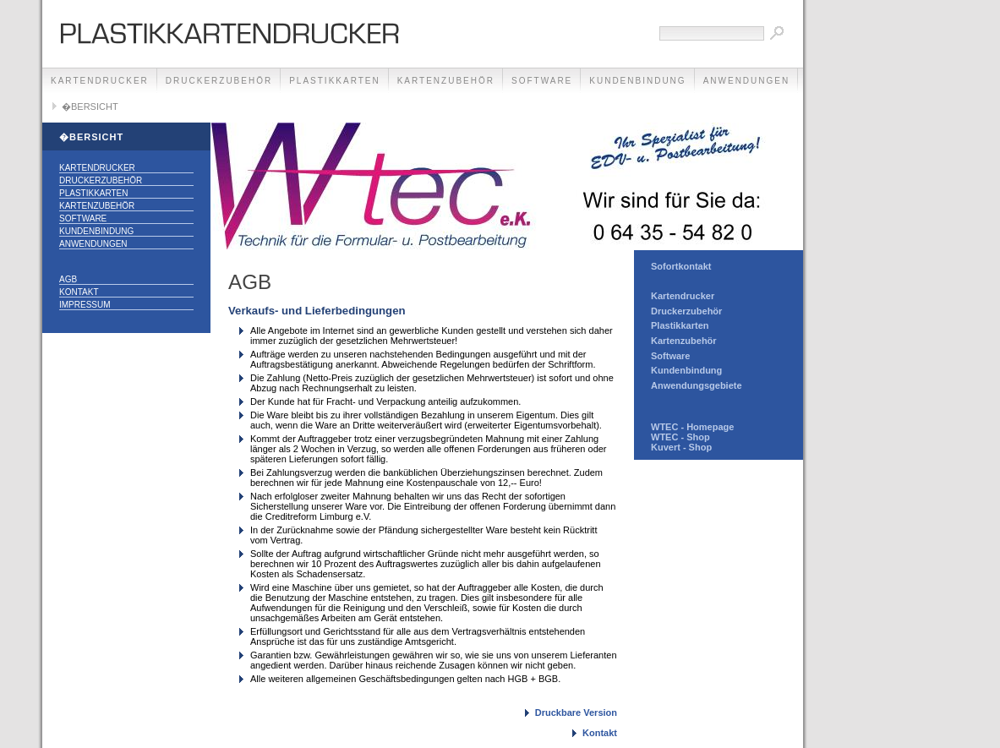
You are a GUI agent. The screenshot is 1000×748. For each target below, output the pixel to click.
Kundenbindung (686, 370)
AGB (68, 279)
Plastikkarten (679, 325)
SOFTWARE (541, 80)
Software (670, 356)
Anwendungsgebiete (696, 385)
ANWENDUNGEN (746, 80)
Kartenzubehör (684, 341)
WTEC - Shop (680, 437)
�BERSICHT (90, 106)
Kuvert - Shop (681, 447)
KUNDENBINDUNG (637, 80)
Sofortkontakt (681, 266)
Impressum (85, 304)
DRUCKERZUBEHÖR (219, 80)
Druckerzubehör (686, 311)
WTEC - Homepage (692, 427)
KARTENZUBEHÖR (446, 80)
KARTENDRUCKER (100, 80)
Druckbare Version (576, 712)
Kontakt (78, 292)
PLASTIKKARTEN (334, 80)
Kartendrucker (682, 296)
